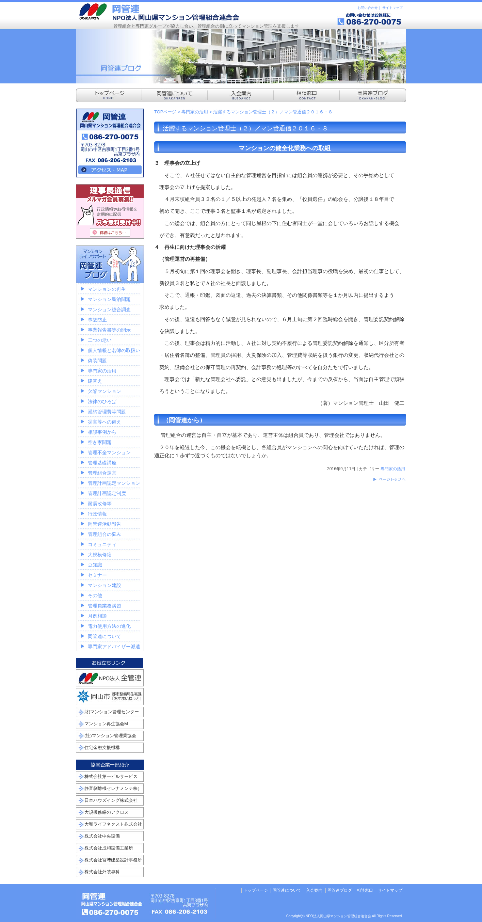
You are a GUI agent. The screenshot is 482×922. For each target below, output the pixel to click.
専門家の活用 (194, 111)
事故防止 (97, 319)
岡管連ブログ (339, 890)
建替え (95, 381)
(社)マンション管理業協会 (110, 735)
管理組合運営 (102, 473)
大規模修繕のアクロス (106, 812)
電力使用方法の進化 (109, 626)
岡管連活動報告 (104, 524)
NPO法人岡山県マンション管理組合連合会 (159, 11)
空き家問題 (100, 442)
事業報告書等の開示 (109, 330)
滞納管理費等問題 (107, 411)
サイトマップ (392, 8)
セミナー (97, 575)
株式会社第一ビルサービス (111, 776)
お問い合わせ (367, 8)
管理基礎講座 (102, 462)
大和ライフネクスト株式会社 (113, 824)
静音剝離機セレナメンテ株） (113, 788)
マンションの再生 (107, 289)
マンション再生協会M (106, 723)
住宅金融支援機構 (102, 747)
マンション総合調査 (109, 309)
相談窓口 (365, 890)
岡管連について (104, 636)
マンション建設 (104, 585)
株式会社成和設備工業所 (108, 848)
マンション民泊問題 (109, 299)
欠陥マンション (104, 391)
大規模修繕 (100, 554)
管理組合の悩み (104, 534)
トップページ (255, 890)
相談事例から (102, 432)
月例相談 (97, 616)
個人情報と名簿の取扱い (114, 350)
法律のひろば (102, 401)
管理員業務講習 (104, 605)
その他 (95, 595)
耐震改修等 (100, 503)
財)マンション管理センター (111, 711)
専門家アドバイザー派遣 (114, 646)
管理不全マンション (109, 452)
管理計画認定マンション (114, 483)
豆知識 (95, 565)
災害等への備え (104, 422)
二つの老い (100, 340)
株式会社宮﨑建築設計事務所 (113, 859)
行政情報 (97, 513)
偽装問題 (97, 360)
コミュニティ (102, 544)
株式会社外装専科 (102, 871)
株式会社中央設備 (102, 836)
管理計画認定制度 (107, 493)
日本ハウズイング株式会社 (111, 800)
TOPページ (165, 111)
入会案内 (314, 890)
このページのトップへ (389, 479)
